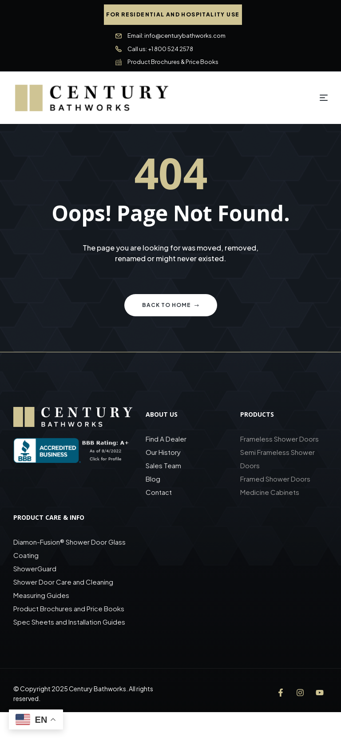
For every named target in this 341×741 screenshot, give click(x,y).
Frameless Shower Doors (279, 438)
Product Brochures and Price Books (68, 608)
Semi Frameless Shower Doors (277, 459)
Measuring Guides (41, 595)
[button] (173, 14)
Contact (159, 492)
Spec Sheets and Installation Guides (70, 622)
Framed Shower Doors (275, 478)
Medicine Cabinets (269, 492)
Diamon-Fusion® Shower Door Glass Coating (69, 548)
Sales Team (163, 465)
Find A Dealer (166, 438)
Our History (163, 452)
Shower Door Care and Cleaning (63, 582)
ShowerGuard (34, 568)
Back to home (170, 305)
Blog (153, 478)
